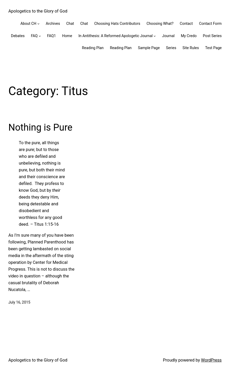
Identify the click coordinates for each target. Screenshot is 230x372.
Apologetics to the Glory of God (37, 11)
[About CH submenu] (38, 23)
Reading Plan (93, 48)
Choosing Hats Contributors (117, 23)
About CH (28, 23)
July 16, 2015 (19, 302)
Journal (168, 36)
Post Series (212, 36)
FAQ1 (51, 36)
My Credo (189, 36)
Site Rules (190, 48)
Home (67, 36)
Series (171, 48)
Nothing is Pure (40, 127)
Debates (18, 36)
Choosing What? (159, 23)
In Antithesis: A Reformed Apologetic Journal (115, 36)
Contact (186, 23)
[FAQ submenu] (40, 36)
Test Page (213, 48)
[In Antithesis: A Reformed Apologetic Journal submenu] (155, 36)
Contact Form (210, 23)
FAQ (34, 36)
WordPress (211, 360)
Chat (70, 23)
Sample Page (149, 48)
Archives (53, 23)
